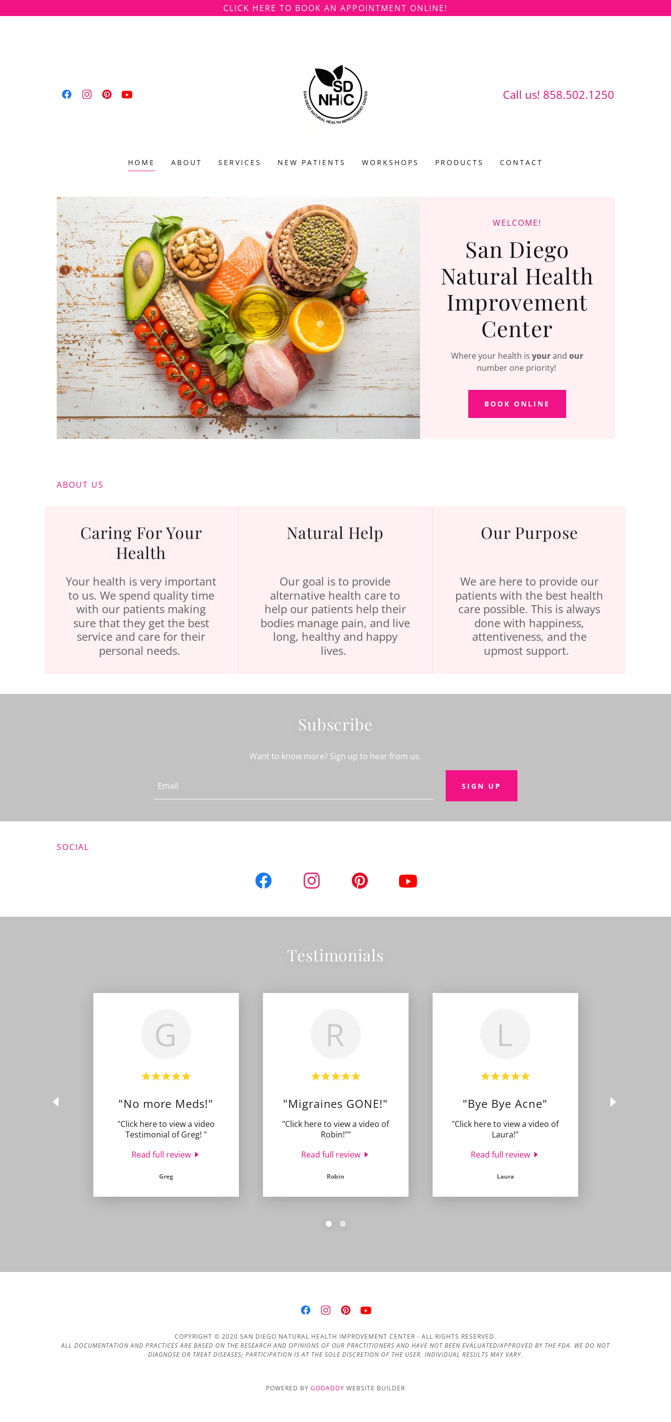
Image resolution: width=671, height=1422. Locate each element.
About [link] (186, 162)
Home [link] (141, 162)
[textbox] (294, 786)
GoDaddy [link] (327, 1389)
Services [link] (239, 162)
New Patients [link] (312, 162)
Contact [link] (521, 162)
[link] (67, 94)
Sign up (481, 786)
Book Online (517, 403)
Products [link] (459, 162)
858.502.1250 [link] (578, 94)
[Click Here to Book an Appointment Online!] (335, 8)
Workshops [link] (390, 162)
